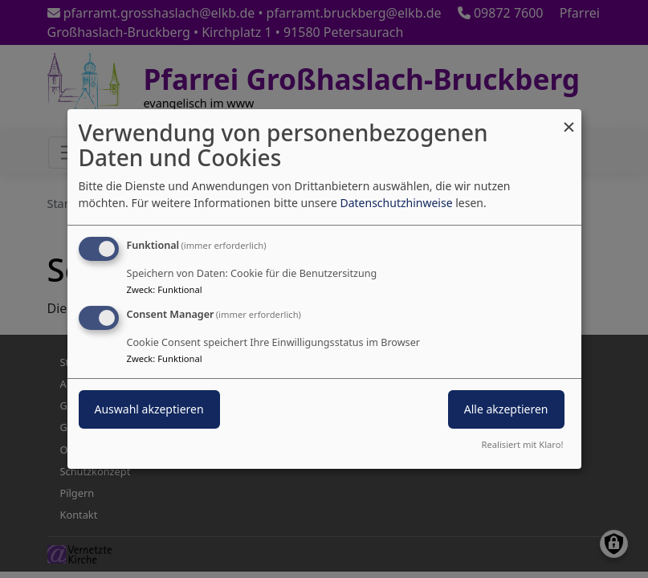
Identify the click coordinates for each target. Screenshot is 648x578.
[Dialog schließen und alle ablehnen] (569, 119)
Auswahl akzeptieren (149, 409)
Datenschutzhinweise (396, 202)
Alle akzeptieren (506, 409)
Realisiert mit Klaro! (523, 444)
